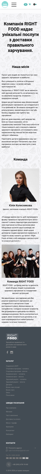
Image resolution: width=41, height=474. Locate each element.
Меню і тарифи (11, 423)
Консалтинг (10, 430)
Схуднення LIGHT (12, 366)
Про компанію (11, 408)
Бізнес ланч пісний (13, 387)
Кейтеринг (9, 434)
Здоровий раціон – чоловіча (16, 379)
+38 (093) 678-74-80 (20, 464)
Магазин (9, 412)
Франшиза (10, 427)
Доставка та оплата (13, 419)
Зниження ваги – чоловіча (15, 374)
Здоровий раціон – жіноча (15, 382)
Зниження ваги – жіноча (15, 377)
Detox (8, 392)
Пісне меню (10, 395)
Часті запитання (12, 415)
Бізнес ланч (10, 390)
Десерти (9, 385)
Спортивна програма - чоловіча (17, 369)
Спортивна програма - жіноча (16, 371)
